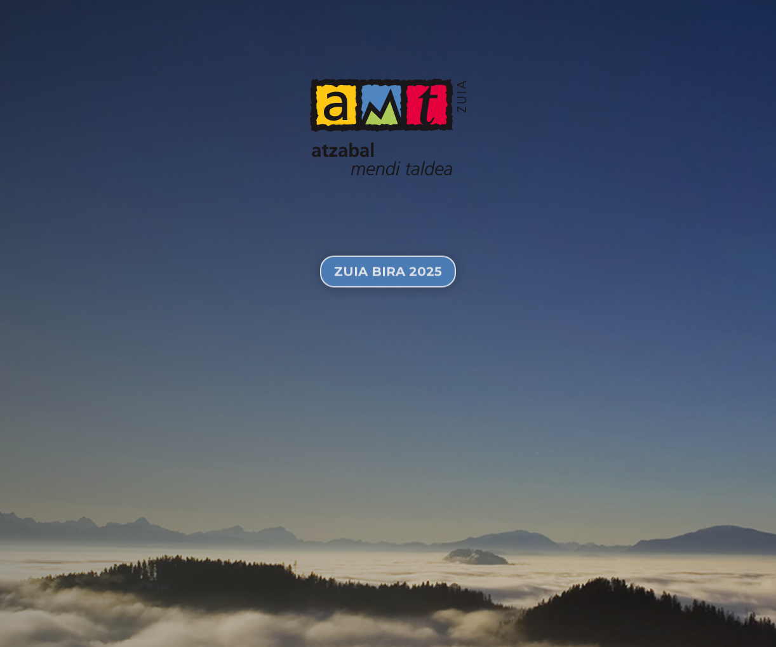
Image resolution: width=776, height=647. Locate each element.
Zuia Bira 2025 (388, 282)
